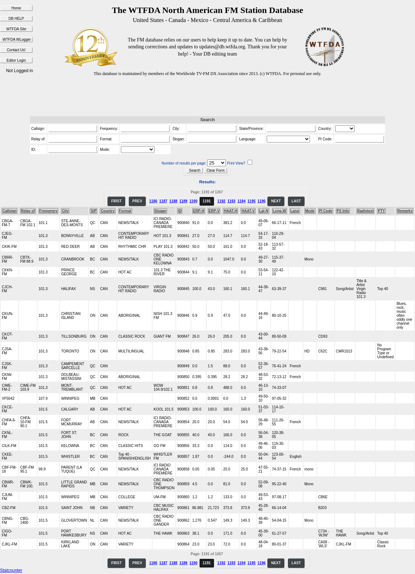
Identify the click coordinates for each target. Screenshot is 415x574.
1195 (251, 201)
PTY (381, 211)
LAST (296, 201)
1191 (207, 201)
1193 (231, 201)
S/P (93, 211)
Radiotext (365, 211)
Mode (310, 211)
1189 (183, 201)
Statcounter (11, 570)
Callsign (10, 211)
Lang (294, 211)
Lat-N (263, 211)
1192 (221, 201)
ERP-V (214, 211)
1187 (163, 201)
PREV (137, 201)
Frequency (48, 211)
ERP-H (198, 211)
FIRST (116, 201)
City (65, 211)
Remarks (404, 211)
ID (180, 211)
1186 (153, 201)
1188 (173, 201)
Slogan (160, 211)
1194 (241, 201)
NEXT (276, 201)
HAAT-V (247, 211)
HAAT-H (230, 211)
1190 (193, 201)
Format (125, 211)
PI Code (325, 211)
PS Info (343, 211)
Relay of (28, 211)
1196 (262, 201)
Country (107, 211)
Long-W (279, 211)
